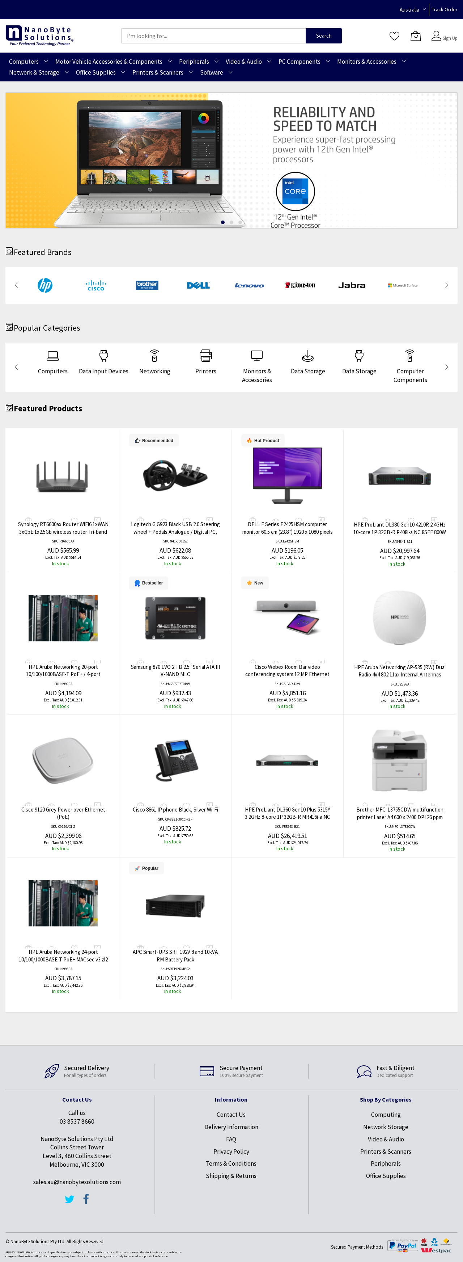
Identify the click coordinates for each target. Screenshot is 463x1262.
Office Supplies (386, 1176)
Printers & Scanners (385, 1152)
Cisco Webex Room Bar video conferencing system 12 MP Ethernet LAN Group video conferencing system (287, 674)
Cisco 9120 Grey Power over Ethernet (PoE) (63, 813)
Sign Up (450, 38)
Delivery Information (231, 1127)
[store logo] (39, 35)
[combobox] (213, 35)
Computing (386, 1115)
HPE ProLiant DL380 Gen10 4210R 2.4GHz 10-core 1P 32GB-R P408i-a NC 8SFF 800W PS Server (399, 532)
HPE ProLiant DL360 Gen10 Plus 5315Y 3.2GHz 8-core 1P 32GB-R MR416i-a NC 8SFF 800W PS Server (287, 817)
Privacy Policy (231, 1152)
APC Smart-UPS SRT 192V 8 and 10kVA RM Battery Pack (175, 955)
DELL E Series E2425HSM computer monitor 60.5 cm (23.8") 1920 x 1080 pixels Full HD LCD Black (287, 531)
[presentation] (16, 285)
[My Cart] (416, 35)
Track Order (445, 9)
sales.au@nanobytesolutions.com (77, 1182)
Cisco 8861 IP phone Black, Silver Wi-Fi (175, 809)
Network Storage (385, 1127)
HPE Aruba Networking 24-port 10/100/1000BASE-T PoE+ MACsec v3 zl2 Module (63, 959)
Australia (409, 9)
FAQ (231, 1139)
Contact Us (231, 1115)
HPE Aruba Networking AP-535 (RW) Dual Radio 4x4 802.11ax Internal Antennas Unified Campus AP (400, 674)
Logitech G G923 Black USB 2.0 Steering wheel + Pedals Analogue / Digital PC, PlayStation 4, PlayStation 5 (175, 531)
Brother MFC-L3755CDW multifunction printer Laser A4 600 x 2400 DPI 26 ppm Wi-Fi (399, 817)
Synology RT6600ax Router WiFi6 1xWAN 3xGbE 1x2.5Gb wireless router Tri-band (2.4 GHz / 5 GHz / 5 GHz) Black (63, 531)
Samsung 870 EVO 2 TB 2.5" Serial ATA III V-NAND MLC (175, 670)
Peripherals (386, 1163)
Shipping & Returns (231, 1176)
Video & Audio (386, 1139)
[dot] (222, 222)
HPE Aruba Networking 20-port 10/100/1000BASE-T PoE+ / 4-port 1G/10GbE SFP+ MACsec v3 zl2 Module (63, 674)
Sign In (449, 32)
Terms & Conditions (231, 1163)
